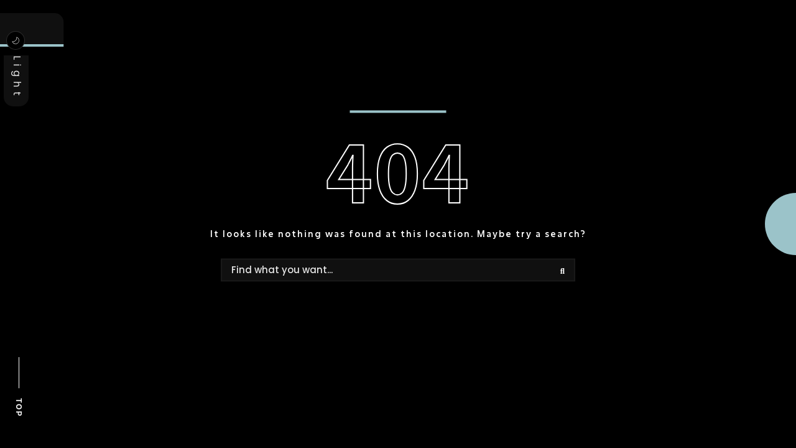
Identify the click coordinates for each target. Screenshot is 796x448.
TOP (18, 407)
